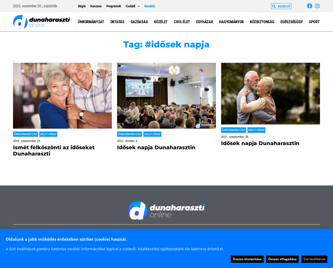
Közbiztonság (262, 22)
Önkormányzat (91, 22)
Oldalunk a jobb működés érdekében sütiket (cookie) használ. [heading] (66, 239)
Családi (133, 6)
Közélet (161, 22)
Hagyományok (231, 22)
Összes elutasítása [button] (247, 259)
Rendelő (149, 6)
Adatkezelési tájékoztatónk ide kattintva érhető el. (181, 248)
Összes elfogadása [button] (282, 259)
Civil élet (182, 22)
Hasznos (96, 6)
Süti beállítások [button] (314, 259)
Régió (82, 6)
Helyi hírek (48, 134)
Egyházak (204, 22)
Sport (314, 22)
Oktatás (117, 22)
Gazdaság (139, 22)
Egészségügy (291, 22)
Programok (113, 6)
